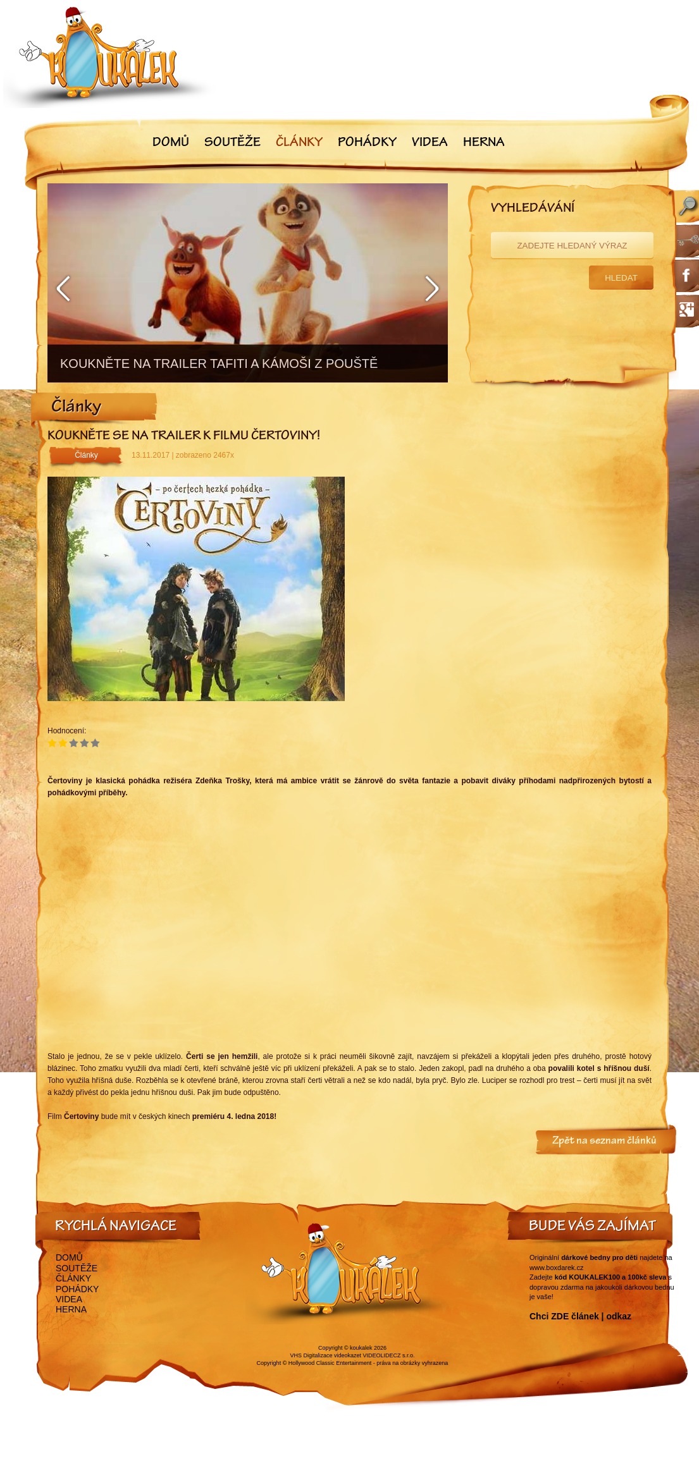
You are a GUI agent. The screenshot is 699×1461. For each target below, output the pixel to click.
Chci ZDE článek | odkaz (580, 1316)
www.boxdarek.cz (556, 1267)
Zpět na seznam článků (604, 1141)
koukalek (361, 1348)
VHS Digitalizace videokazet (325, 1355)
